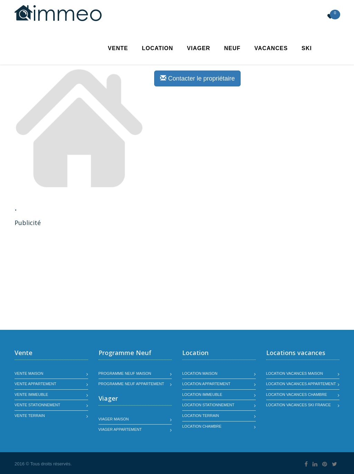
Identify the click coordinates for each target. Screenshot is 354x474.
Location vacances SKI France (298, 405)
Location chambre (201, 426)
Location (157, 48)
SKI (306, 48)
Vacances (271, 48)
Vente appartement (35, 384)
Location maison (199, 373)
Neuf (232, 48)
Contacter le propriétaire (197, 78)
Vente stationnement (37, 405)
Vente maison (29, 373)
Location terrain (200, 415)
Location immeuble (202, 394)
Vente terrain (30, 415)
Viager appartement (120, 429)
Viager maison (114, 419)
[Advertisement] (73, 279)
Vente (118, 48)
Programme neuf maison (125, 373)
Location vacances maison (294, 373)
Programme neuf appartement (131, 384)
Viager (198, 48)
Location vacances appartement (301, 384)
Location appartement (206, 384)
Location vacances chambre (296, 394)
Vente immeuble (31, 394)
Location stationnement (208, 405)
